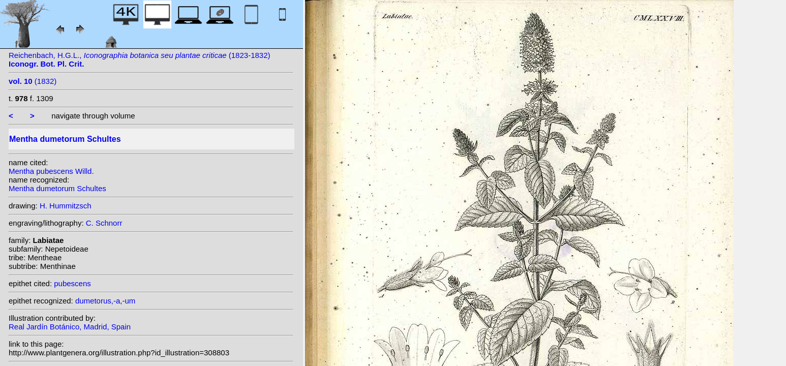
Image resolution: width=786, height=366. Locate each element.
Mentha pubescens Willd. (51, 171)
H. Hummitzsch (66, 205)
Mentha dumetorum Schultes (57, 188)
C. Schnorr (104, 223)
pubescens (72, 283)
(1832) (32, 81)
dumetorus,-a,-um (105, 300)
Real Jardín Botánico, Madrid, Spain (70, 326)
